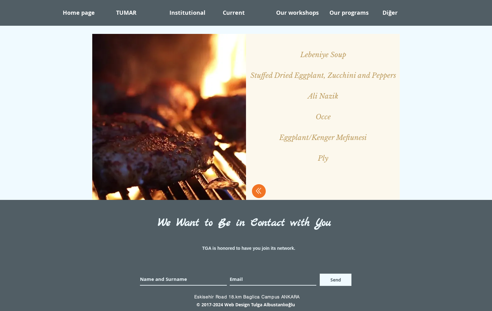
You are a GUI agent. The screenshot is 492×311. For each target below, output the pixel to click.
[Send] (335, 280)
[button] (193, 13)
